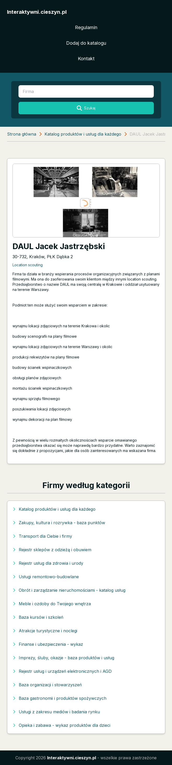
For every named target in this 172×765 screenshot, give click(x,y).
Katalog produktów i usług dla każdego (82, 134)
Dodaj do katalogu (86, 43)
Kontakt (86, 58)
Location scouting (27, 265)
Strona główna (21, 134)
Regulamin (86, 27)
